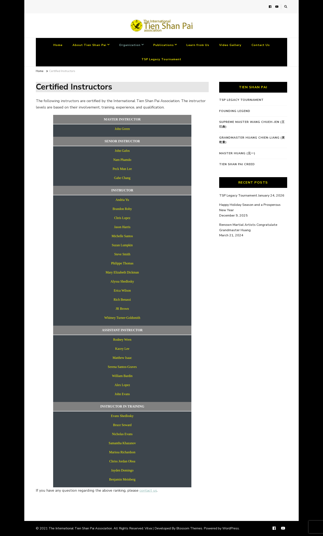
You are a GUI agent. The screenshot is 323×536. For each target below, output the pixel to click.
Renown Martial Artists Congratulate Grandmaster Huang (248, 227)
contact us (148, 490)
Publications (163, 45)
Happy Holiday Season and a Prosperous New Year (250, 207)
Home (57, 45)
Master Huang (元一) (237, 153)
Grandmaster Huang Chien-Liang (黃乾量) (252, 140)
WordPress (230, 528)
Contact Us (261, 45)
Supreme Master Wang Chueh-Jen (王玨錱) (252, 124)
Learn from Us (197, 45)
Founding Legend (234, 111)
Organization (129, 45)
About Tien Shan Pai (89, 45)
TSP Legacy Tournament (161, 59)
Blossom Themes (189, 528)
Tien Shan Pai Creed (237, 164)
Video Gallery (230, 45)
